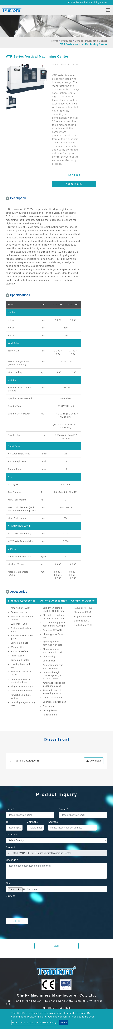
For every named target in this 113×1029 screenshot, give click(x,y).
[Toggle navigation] (108, 10)
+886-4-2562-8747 (60, 1008)
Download (74, 175)
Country (11, 834)
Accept (63, 1022)
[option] (27, 79)
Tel (7, 822)
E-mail (63, 809)
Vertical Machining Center (91, 41)
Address (53, 822)
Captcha (11, 896)
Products (66, 41)
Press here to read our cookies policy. (34, 1022)
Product (10, 847)
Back (56, 946)
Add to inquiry (74, 184)
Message (12, 860)
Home (54, 41)
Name (10, 809)
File (8, 883)
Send (17, 921)
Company (32, 822)
